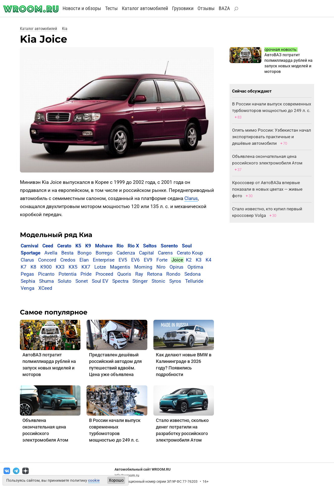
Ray (139, 274)
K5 (78, 246)
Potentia (67, 274)
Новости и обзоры (82, 8)
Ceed (47, 246)
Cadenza (126, 253)
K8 (33, 267)
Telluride (194, 281)
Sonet (81, 281)
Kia (64, 28)
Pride (86, 274)
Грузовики (182, 8)
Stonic (158, 281)
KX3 (60, 267)
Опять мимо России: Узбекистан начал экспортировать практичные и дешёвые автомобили (271, 137)
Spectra (120, 281)
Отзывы (206, 8)
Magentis (120, 267)
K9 (88, 246)
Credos (67, 260)
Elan (84, 260)
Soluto (64, 281)
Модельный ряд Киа (56, 235)
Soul (187, 246)
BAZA (224, 8)
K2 (189, 260)
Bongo (84, 253)
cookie (94, 480)
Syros (175, 281)
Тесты (111, 8)
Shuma (46, 281)
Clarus (191, 198)
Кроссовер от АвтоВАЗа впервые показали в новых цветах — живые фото (267, 189)
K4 (208, 260)
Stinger (140, 281)
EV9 (148, 260)
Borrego (104, 253)
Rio (120, 246)
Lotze (100, 267)
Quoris (124, 274)
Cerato (64, 246)
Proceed (104, 274)
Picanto (46, 274)
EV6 (135, 260)
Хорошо (116, 480)
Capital (146, 253)
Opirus (176, 267)
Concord (47, 260)
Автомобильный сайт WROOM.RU (143, 469)
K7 (23, 267)
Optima (195, 267)
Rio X (133, 246)
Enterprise (104, 260)
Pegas (27, 274)
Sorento (169, 246)
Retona (154, 274)
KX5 (73, 267)
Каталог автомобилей (145, 8)
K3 (199, 260)
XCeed (45, 288)
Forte (162, 260)
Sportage (30, 253)
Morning (143, 267)
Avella (50, 253)
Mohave (104, 246)
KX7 (85, 267)
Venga (27, 288)
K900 (46, 267)
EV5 (123, 260)
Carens (165, 253)
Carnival (29, 246)
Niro (160, 267)
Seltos (150, 246)
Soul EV (100, 281)
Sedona (192, 274)
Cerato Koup (190, 253)
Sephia (28, 281)
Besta (67, 253)
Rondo (173, 274)
